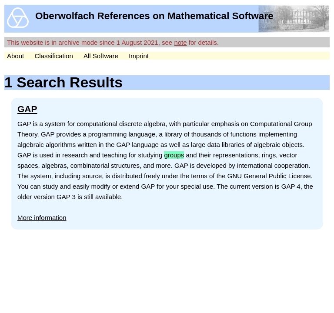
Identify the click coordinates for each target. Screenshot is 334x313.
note (180, 42)
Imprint (139, 56)
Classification (53, 56)
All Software (101, 56)
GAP (27, 109)
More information (42, 217)
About (15, 56)
